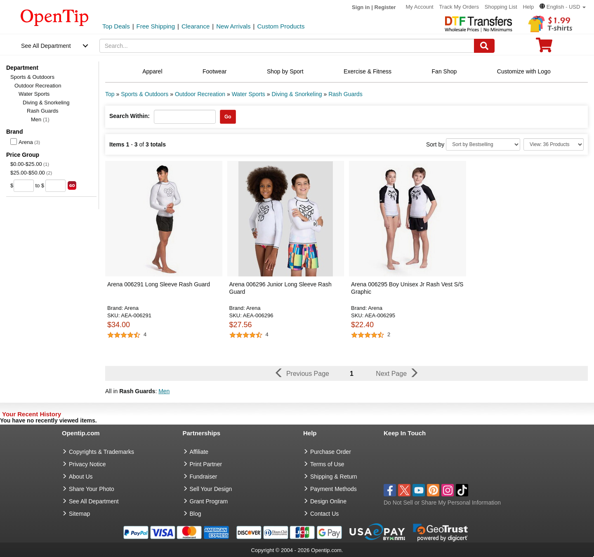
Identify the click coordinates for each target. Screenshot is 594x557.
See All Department (46, 45)
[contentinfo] (54, 17)
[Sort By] (483, 144)
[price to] (55, 185)
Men (40, 119)
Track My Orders (459, 7)
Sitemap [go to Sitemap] (79, 513)
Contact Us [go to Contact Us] (324, 513)
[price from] (24, 185)
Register (385, 7)
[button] (563, 7)
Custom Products (280, 26)
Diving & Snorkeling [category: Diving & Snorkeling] (296, 94)
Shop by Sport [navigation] (285, 71)
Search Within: (129, 116)
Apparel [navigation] (152, 71)
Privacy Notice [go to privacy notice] (87, 464)
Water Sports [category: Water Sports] (248, 94)
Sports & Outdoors (32, 77)
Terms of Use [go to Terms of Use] (327, 464)
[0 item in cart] (544, 48)
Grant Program (209, 501)
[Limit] (553, 144)
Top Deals (116, 26)
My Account (420, 7)
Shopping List (501, 7)
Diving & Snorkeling (46, 102)
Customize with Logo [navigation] (524, 71)
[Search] (484, 46)
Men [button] (164, 391)
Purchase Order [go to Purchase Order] (330, 451)
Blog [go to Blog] (195, 513)
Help (528, 7)
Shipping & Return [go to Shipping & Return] (333, 476)
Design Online (328, 501)
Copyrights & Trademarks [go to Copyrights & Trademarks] (101, 451)
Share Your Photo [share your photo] (91, 489)
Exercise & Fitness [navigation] (367, 71)
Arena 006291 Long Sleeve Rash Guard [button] (158, 284)
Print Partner (206, 464)
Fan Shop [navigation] (444, 71)
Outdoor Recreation (37, 86)
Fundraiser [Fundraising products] (203, 476)
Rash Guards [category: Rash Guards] (345, 94)
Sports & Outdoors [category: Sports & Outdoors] (144, 94)
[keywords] (287, 46)
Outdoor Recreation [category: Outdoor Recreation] (200, 94)
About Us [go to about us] (81, 476)
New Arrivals (233, 26)
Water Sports (34, 94)
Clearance (196, 26)
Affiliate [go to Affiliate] (199, 451)
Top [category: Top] (110, 94)
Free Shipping (156, 26)
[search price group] (72, 185)
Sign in (361, 7)
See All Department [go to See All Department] (94, 501)
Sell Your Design (211, 489)
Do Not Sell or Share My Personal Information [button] (442, 502)
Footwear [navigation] (214, 71)
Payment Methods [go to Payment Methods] (333, 489)
